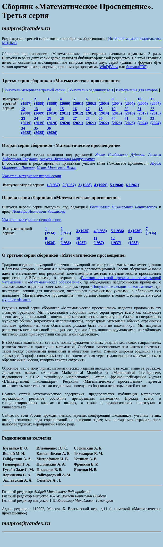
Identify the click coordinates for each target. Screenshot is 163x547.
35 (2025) (39, 130)
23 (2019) (26, 120)
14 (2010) (52, 111)
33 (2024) (155, 120)
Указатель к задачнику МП (91, 90)
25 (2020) (52, 120)
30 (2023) (117, 120)
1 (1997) (26, 101)
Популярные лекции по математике (122, 286)
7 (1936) (151, 231)
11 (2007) (155, 101)
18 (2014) (104, 111)
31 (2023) (129, 120)
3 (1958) (85, 185)
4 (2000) (65, 101)
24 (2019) (39, 120)
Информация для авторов (137, 90)
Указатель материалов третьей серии (34, 90)
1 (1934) (50, 231)
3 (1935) (83, 231)
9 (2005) (129, 101)
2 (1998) (39, 101)
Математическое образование (54, 282)
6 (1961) (132, 185)
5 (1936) (117, 231)
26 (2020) (65, 120)
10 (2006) (142, 101)
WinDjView (109, 67)
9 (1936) (65, 240)
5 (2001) (78, 101)
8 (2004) (117, 101)
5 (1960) (116, 185)
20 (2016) (129, 111)
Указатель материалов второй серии (31, 176)
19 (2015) (117, 111)
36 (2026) (52, 130)
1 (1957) (53, 185)
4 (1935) (100, 231)
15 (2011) (65, 111)
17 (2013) (91, 111)
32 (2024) (142, 120)
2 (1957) (69, 185)
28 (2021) (91, 120)
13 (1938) (133, 240)
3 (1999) (52, 101)
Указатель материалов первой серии (31, 220)
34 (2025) (26, 130)
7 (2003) (104, 101)
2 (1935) (65, 231)
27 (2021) (78, 120)
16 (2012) (78, 111)
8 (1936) (50, 240)
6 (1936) (135, 231)
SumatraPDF (136, 67)
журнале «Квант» (16, 300)
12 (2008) (26, 111)
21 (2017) (142, 111)
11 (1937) (99, 240)
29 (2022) (104, 120)
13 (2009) (39, 111)
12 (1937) (116, 240)
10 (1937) (81, 240)
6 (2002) (91, 101)
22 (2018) (155, 111)
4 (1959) (101, 185)
